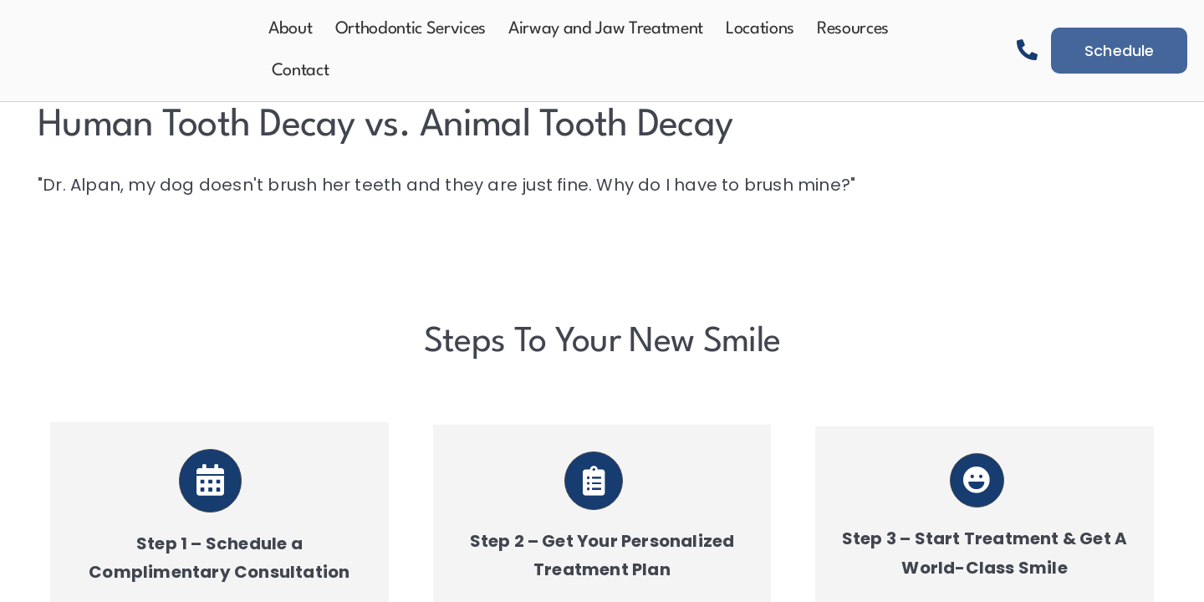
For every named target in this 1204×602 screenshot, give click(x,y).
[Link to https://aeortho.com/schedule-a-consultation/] (210, 481)
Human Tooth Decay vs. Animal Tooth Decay (385, 126)
